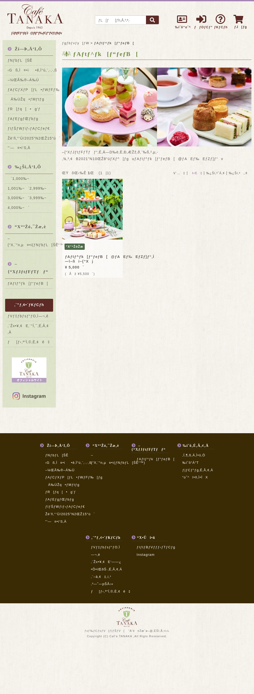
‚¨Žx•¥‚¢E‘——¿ (106, 562)
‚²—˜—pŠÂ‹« (102, 584)
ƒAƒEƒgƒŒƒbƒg (23, 119)
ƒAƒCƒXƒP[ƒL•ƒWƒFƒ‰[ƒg (30, 90)
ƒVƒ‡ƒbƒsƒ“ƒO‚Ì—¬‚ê (28, 316)
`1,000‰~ (19, 179)
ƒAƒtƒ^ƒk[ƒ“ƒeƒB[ (28, 283)
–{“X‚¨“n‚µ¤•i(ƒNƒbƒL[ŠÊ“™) (30, 241)
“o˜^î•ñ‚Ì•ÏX (195, 477)
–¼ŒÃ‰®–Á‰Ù (23, 80)
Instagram (146, 555)
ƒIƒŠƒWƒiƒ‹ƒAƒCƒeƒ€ (29, 128)
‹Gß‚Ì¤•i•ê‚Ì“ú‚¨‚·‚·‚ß (30, 70)
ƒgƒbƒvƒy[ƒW (75, 43)
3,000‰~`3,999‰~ (27, 198)
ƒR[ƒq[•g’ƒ (24, 109)
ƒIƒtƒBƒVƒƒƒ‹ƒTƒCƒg (156, 547)
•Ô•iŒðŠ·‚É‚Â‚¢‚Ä (106, 569)
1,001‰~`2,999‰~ (27, 188)
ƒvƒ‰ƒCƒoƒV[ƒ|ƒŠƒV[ (104, 630)
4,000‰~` (19, 208)
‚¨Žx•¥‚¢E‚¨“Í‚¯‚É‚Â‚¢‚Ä (28, 329)
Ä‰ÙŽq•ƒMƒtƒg (26, 99)
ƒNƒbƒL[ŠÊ (20, 60)
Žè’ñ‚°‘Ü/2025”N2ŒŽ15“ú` (30, 138)
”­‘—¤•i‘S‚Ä (19, 148)
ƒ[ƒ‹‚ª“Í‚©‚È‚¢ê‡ (29, 342)
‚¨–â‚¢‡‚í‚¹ (101, 577)
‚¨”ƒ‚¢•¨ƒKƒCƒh (29, 305)
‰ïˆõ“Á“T (190, 463)
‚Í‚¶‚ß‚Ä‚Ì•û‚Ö (194, 455)
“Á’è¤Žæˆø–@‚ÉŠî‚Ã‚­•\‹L (148, 630)
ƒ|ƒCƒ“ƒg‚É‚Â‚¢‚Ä (197, 470)
